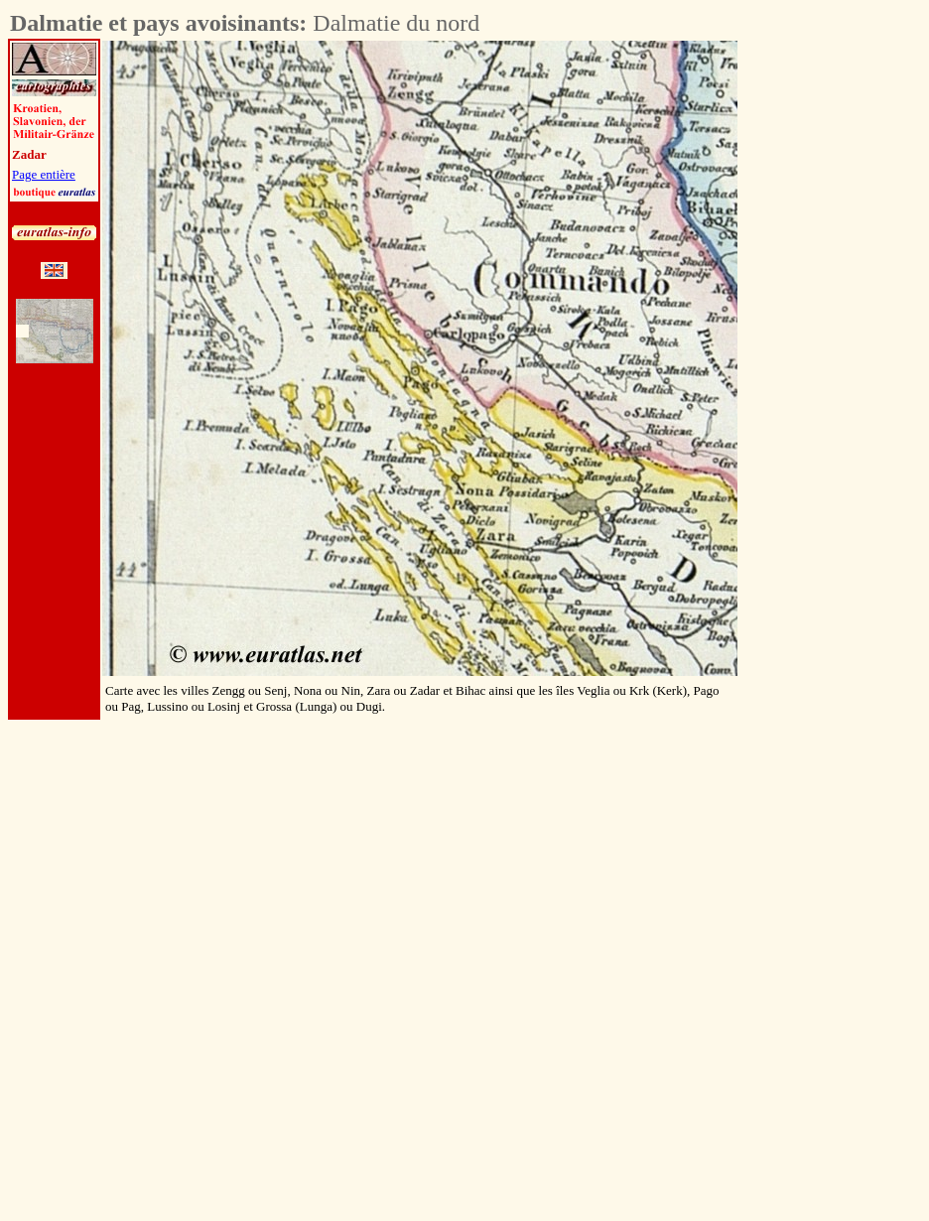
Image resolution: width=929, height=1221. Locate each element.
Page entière (43, 174)
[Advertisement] (847, 338)
